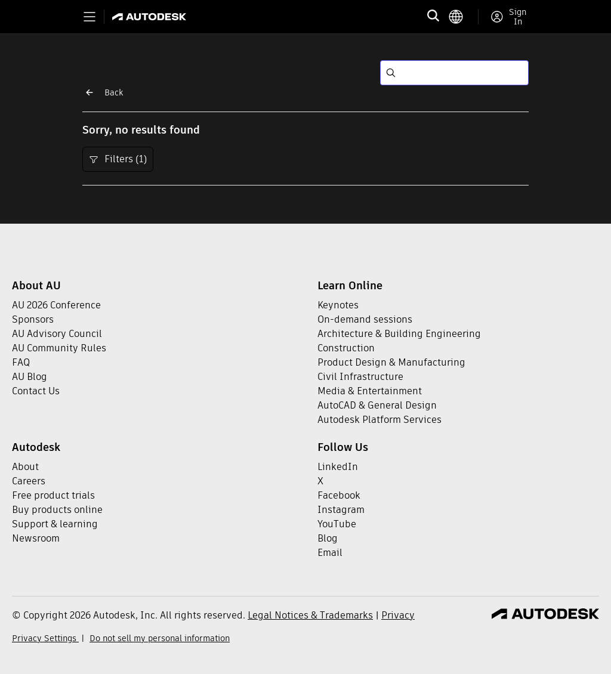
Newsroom (36, 538)
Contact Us (36, 391)
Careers (28, 481)
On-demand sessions (364, 319)
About (25, 467)
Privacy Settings (45, 638)
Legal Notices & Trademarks (310, 615)
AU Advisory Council (57, 334)
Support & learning (55, 524)
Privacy (398, 615)
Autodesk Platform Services (379, 419)
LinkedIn (337, 467)
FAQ (21, 362)
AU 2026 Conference (56, 305)
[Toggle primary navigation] (89, 17)
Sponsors (33, 319)
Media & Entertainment (369, 391)
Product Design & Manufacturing (391, 362)
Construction (346, 348)
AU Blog (29, 377)
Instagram (341, 510)
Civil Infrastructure (360, 377)
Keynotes (338, 305)
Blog (327, 538)
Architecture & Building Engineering (399, 334)
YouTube (336, 524)
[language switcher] (463, 16)
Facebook (338, 495)
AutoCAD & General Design (377, 405)
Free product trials (53, 495)
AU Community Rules (59, 348)
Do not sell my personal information (160, 638)
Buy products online (57, 510)
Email (329, 552)
